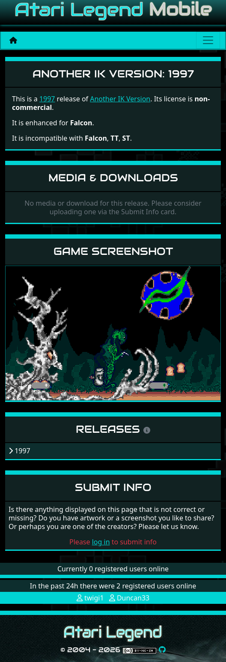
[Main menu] (208, 40)
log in (101, 542)
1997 (47, 98)
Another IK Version (120, 98)
